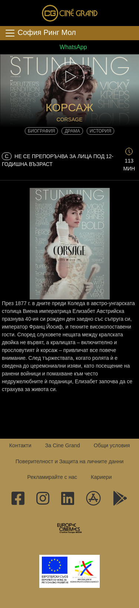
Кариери (101, 477)
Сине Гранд (69, 13)
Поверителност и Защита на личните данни (70, 461)
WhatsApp (69, 47)
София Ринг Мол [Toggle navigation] (40, 33)
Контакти (20, 445)
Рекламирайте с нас (52, 477)
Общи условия (112, 445)
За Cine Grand (62, 445)
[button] (69, 76)
